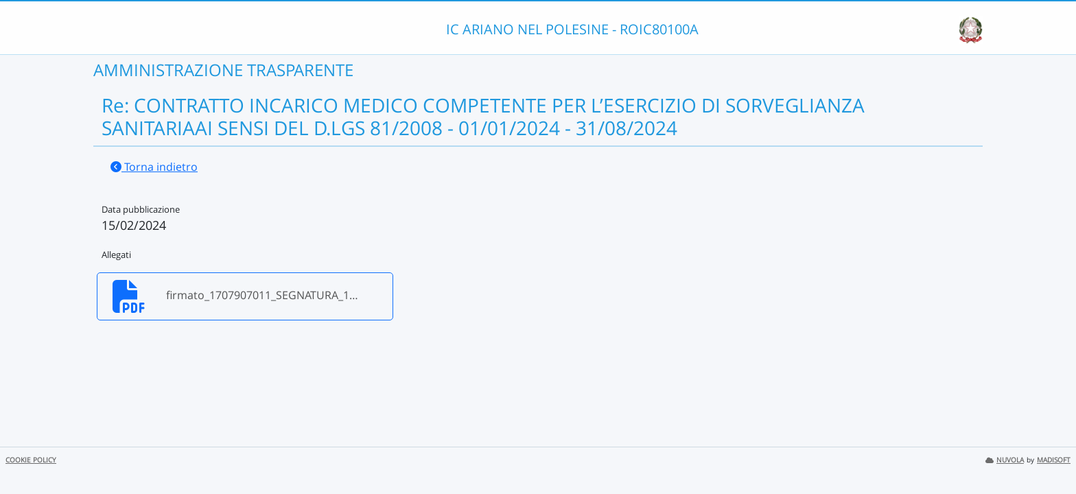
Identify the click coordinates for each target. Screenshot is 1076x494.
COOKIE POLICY (30, 460)
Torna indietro (154, 166)
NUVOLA (1004, 460)
